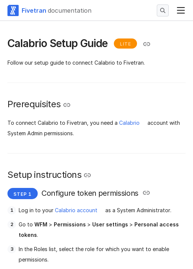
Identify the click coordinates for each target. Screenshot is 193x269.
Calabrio (129, 123)
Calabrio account (76, 210)
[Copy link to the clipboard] (147, 44)
